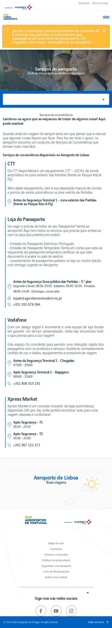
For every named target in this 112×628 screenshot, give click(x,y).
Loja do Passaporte (26, 219)
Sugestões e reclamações (56, 566)
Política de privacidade (56, 560)
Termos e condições (56, 554)
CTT (11, 163)
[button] (56, 99)
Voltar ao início (96, 622)
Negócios (84, 3)
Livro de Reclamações (56, 571)
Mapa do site (56, 543)
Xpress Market (22, 398)
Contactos (56, 549)
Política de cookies (56, 577)
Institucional (100, 3)
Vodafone (16, 319)
